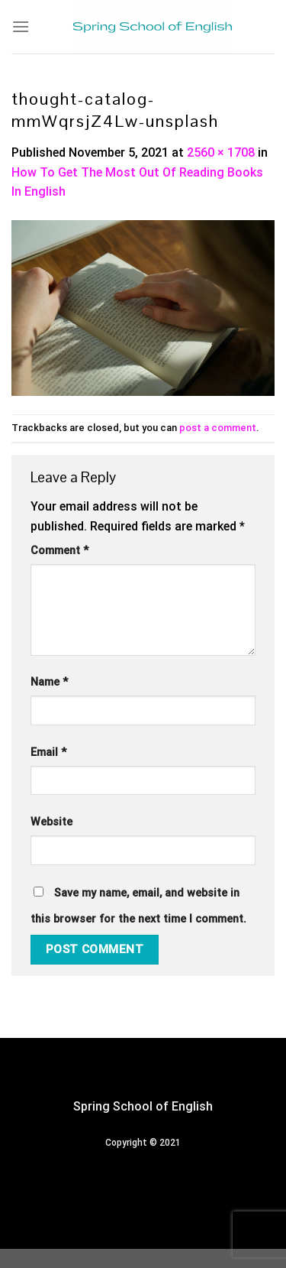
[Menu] (20, 26)
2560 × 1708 (221, 152)
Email (48, 752)
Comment (59, 550)
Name (49, 682)
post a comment (217, 427)
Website (51, 822)
